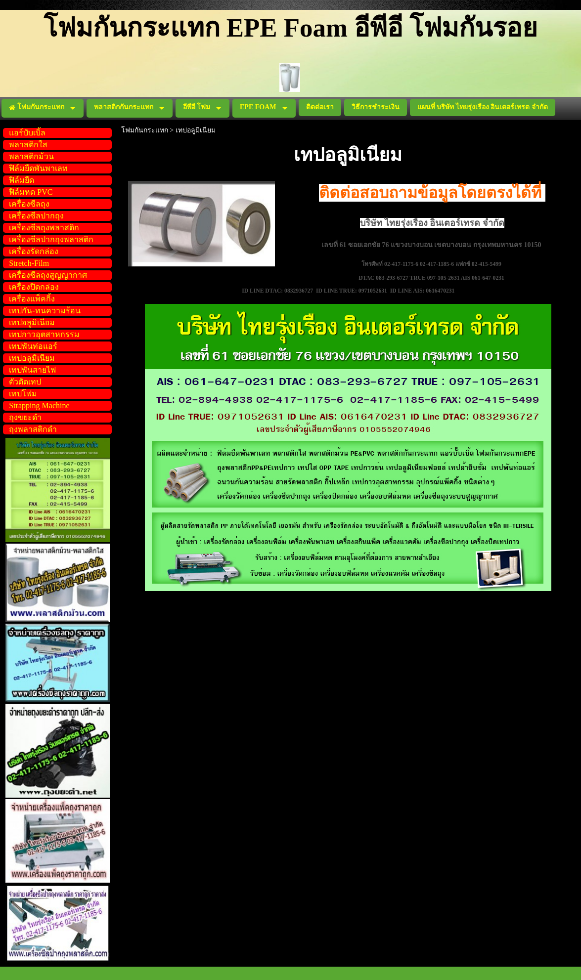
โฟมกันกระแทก (144, 130)
